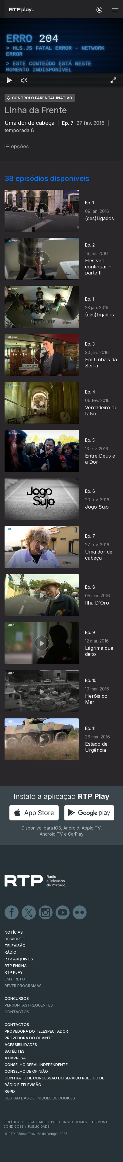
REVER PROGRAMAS (23, 985)
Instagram (46, 912)
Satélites (15, 1051)
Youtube (63, 912)
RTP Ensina (16, 965)
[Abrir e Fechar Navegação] (115, 10)
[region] (61, 52)
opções (17, 146)
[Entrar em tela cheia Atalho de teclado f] (113, 80)
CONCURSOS (17, 998)
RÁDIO (10, 952)
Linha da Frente (36, 110)
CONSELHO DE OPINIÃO (26, 1071)
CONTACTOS (17, 1024)
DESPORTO (15, 939)
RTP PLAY (14, 972)
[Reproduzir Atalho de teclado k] (9, 80)
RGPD (10, 1091)
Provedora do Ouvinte (29, 1038)
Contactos (17, 1012)
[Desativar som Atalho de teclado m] (24, 80)
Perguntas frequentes (29, 1005)
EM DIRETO (15, 979)
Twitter (29, 912)
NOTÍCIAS (14, 932)
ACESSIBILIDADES (21, 1044)
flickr (80, 912)
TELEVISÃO (15, 945)
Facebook (12, 912)
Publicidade (38, 1126)
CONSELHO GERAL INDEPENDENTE (36, 1064)
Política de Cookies (69, 1122)
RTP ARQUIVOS (19, 959)
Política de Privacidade (25, 1122)
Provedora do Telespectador (36, 1031)
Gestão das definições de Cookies (40, 1098)
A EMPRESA (15, 1058)
